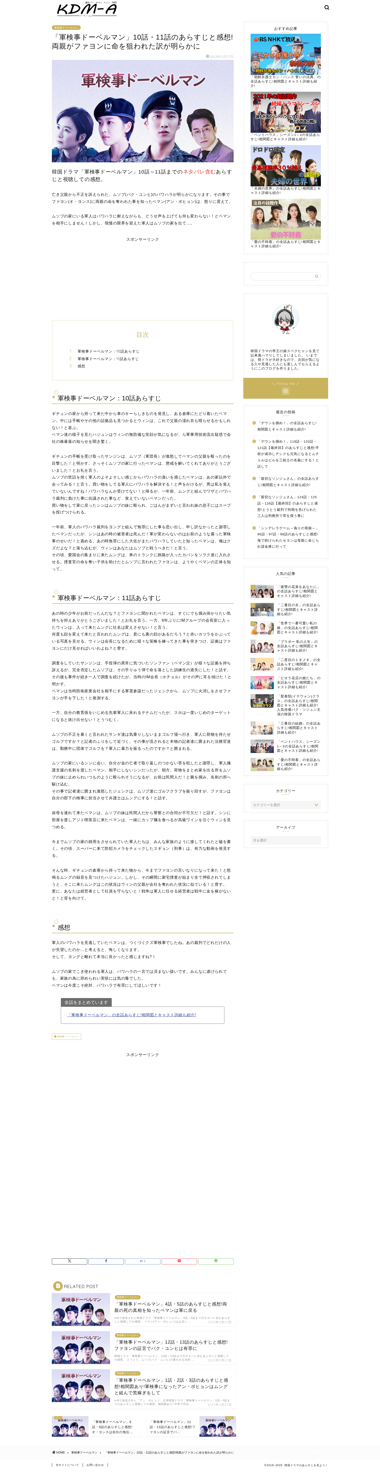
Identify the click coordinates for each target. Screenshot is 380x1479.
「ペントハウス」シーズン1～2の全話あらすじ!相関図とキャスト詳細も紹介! (286, 122)
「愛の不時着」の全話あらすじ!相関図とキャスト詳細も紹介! (286, 229)
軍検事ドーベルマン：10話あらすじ (109, 357)
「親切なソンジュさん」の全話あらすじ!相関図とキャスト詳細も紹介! (288, 488)
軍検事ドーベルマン (66, 33)
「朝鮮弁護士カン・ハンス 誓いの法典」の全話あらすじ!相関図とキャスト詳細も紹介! (286, 67)
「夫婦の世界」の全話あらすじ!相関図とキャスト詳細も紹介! (286, 176)
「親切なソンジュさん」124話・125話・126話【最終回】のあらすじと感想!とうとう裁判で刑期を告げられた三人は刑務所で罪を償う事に (287, 513)
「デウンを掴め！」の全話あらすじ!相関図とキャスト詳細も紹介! (287, 433)
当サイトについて (67, 1473)
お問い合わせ (95, 1473)
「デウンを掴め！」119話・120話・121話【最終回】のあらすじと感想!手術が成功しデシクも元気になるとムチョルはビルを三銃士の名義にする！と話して (288, 460)
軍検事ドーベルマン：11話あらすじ (108, 365)
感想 (81, 372)
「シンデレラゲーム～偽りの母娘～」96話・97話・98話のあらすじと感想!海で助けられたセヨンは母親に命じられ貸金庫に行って (288, 543)
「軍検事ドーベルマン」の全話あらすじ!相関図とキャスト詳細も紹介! (131, 1021)
